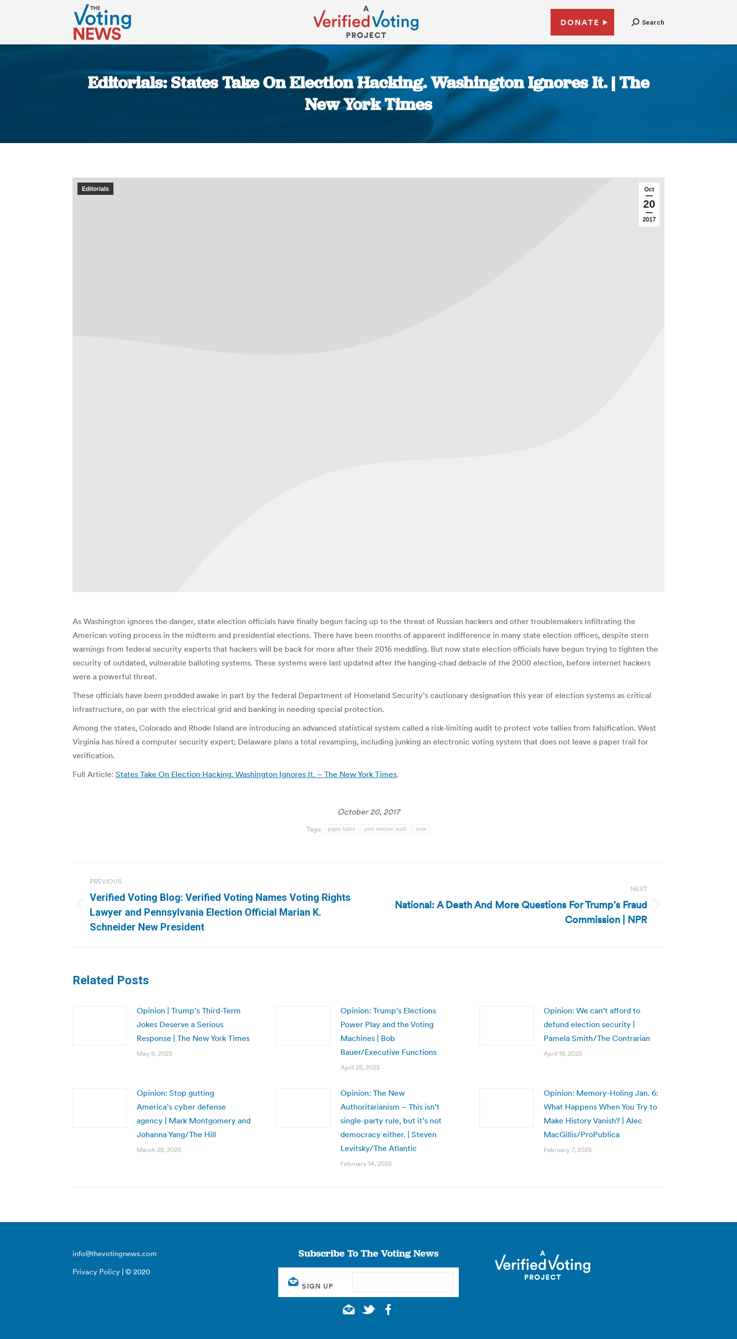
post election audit (385, 829)
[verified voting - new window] (366, 39)
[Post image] (100, 1025)
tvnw (421, 829)
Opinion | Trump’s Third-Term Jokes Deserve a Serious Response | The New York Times (193, 1024)
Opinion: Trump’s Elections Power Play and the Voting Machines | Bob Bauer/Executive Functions (388, 1031)
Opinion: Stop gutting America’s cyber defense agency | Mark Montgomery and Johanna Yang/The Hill (194, 1113)
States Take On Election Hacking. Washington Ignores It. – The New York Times (256, 774)
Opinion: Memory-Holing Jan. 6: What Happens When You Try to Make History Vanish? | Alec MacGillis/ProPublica (601, 1113)
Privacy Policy (96, 1271)
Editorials (95, 189)
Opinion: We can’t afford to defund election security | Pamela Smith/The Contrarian (597, 1024)
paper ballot (342, 829)
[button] (647, 22)
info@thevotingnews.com (115, 1253)
